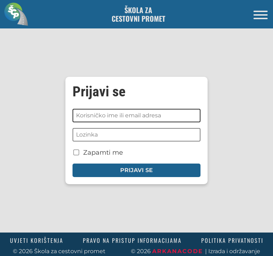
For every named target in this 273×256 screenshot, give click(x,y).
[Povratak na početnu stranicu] (14, 14)
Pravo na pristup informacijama (132, 240)
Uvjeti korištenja (36, 240)
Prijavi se (136, 170)
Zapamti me (98, 152)
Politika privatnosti (232, 240)
